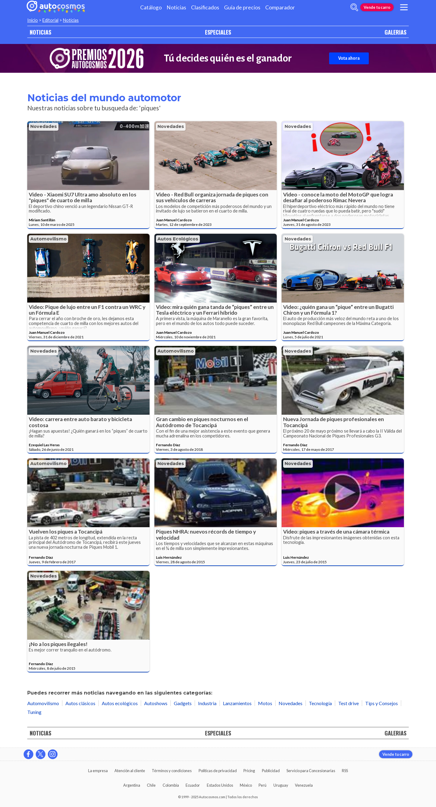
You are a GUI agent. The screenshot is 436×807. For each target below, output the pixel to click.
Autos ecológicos (177, 239)
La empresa (98, 770)
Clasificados (205, 7)
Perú (262, 785)
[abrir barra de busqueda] (354, 7)
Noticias (176, 7)
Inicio (32, 20)
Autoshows (155, 703)
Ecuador (193, 785)
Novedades (43, 126)
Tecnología (320, 703)
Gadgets (183, 703)
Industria (207, 703)
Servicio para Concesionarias (310, 770)
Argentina (131, 785)
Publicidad (271, 770)
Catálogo (151, 7)
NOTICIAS (40, 32)
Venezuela (304, 785)
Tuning (34, 712)
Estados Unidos (220, 785)
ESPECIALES (218, 32)
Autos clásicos (80, 703)
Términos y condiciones (172, 770)
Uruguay (280, 785)
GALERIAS (395, 32)
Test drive (348, 703)
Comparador (280, 7)
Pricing (249, 770)
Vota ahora (349, 58)
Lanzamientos (237, 703)
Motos (265, 703)
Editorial (50, 20)
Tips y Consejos (381, 703)
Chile (151, 785)
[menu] (403, 7)
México (246, 785)
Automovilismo (48, 239)
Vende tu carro (377, 7)
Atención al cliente (129, 770)
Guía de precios (242, 7)
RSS (345, 770)
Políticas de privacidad (218, 770)
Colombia (171, 785)
